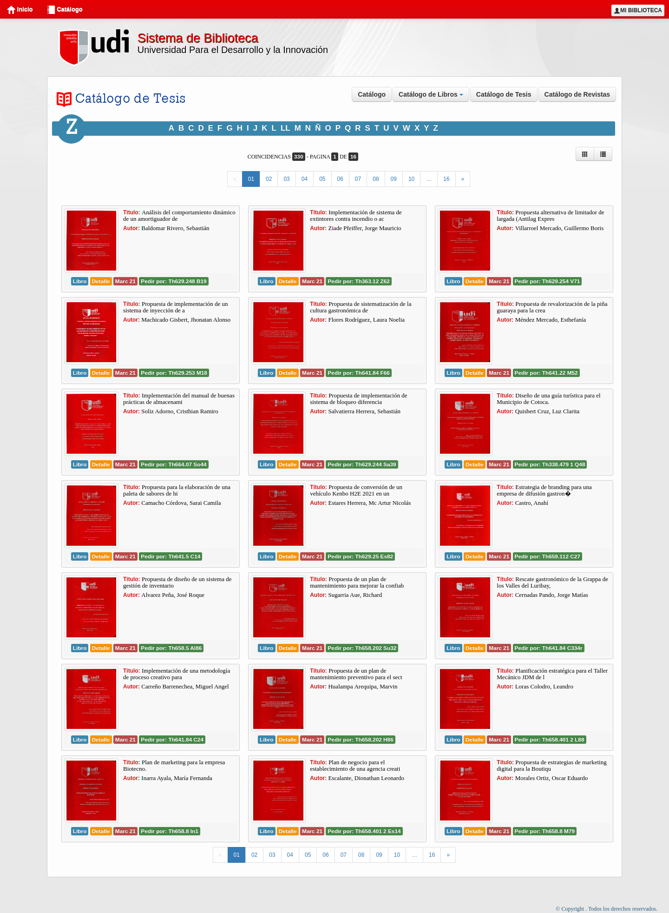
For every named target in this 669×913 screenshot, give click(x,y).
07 (358, 179)
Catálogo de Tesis (503, 94)
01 (251, 179)
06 (340, 179)
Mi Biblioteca (638, 10)
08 (376, 179)
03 (286, 179)
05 (322, 179)
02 (269, 179)
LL (285, 128)
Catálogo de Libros (431, 94)
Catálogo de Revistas (577, 94)
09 (394, 179)
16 (446, 179)
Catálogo (65, 10)
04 (305, 179)
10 (411, 179)
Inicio (20, 10)
